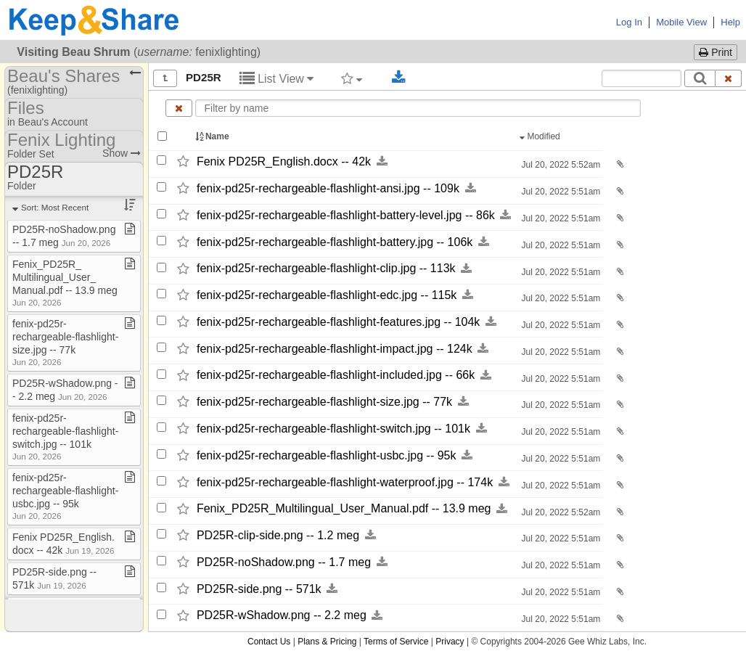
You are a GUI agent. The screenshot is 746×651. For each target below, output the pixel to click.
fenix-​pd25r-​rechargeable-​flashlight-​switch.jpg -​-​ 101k (333, 428)
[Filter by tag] (352, 78)
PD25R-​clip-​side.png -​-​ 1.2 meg (278, 535)
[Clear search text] (729, 78)
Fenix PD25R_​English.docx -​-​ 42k (284, 161)
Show (121, 153)
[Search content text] (641, 78)
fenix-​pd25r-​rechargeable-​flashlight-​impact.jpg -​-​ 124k (334, 349)
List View (276, 79)
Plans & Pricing (327, 641)
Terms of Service (396, 641)
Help (730, 22)
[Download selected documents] (399, 78)
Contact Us (268, 641)
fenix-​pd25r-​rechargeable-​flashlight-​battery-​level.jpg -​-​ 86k (346, 215)
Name (213, 136)
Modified (541, 136)
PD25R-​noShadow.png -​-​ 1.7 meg (284, 562)
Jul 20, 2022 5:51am (559, 192)
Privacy (449, 641)
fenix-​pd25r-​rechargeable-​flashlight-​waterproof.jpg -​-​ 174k (345, 482)
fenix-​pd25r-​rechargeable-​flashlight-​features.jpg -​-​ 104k (338, 322)
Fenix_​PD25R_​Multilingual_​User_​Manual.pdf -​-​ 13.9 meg (344, 509)
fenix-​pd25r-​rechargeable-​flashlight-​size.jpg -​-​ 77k (324, 402)
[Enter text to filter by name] (418, 108)
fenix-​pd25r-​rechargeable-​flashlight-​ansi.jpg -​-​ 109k (328, 188)
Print (715, 52)
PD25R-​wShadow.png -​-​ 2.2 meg (281, 616)
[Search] (700, 78)
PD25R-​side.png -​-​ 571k (259, 589)
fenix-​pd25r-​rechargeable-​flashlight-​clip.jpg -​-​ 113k (326, 269)
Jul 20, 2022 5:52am (559, 165)
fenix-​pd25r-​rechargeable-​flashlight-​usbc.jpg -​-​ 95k (326, 455)
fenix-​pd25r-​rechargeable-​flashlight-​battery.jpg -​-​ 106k (334, 242)
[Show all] (165, 78)
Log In (629, 22)
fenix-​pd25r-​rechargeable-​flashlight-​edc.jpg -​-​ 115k (326, 295)
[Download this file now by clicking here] (382, 161)
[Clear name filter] (178, 108)
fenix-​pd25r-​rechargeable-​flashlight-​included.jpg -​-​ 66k (336, 375)
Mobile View (681, 22)
